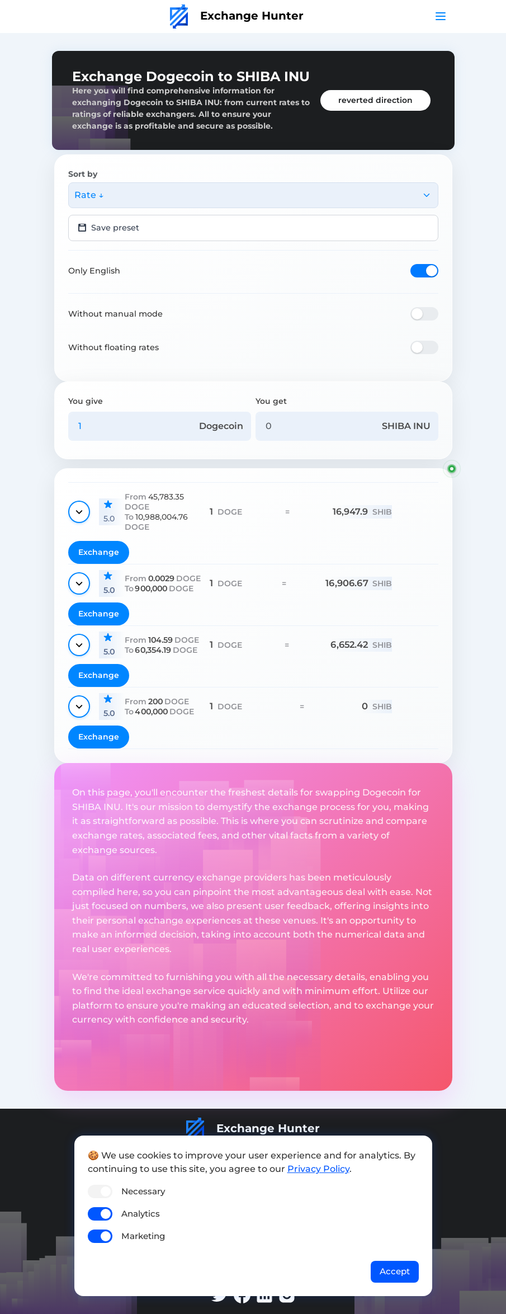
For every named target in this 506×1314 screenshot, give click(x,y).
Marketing (143, 1236)
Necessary (143, 1191)
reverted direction (375, 100)
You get (271, 401)
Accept (395, 1271)
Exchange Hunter (237, 15)
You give (85, 401)
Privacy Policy (318, 1169)
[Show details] (79, 512)
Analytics (140, 1213)
